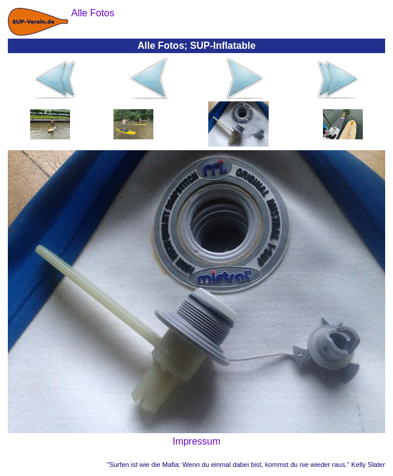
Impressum (196, 441)
